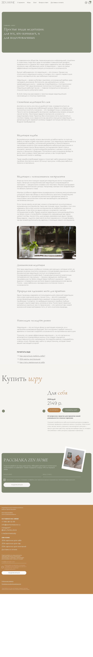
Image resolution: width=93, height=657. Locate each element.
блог (13, 25)
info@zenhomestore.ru (11, 525)
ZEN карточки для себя (11, 540)
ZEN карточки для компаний (14, 546)
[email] (62, 474)
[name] (22, 474)
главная (7, 25)
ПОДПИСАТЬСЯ (17, 485)
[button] (71, 410)
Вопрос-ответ (43, 2)
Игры (29, 2)
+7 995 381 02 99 (8, 522)
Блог (35, 2)
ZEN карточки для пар (11, 543)
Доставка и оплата (57, 2)
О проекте (21, 2)
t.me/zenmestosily (9, 533)
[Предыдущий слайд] (3, 411)
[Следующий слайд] (44, 411)
